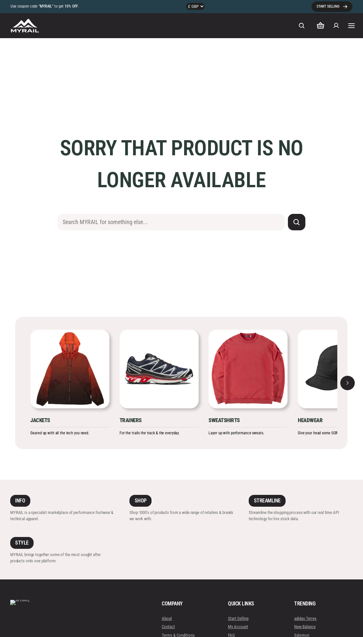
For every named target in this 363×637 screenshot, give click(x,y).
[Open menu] (351, 25)
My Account (238, 626)
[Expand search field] (301, 25)
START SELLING (328, 6)
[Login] (336, 25)
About (167, 618)
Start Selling (238, 618)
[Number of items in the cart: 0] (320, 25)
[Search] (296, 222)
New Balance (305, 626)
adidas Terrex (305, 618)
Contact (168, 626)
